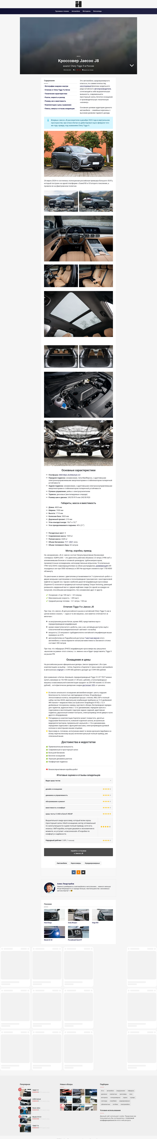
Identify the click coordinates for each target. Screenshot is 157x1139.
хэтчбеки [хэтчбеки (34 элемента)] (115, 1104)
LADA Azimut (36, 1099)
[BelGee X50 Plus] (78, 1092)
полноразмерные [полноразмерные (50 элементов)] (115, 1097)
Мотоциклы (87, 11)
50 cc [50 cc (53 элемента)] (102, 1090)
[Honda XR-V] (91, 1099)
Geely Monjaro (72, 923)
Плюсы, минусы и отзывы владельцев (59, 109)
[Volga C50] (91, 1092)
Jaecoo (78, 56)
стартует (60, 670)
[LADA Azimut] (25, 1101)
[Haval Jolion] (25, 1110)
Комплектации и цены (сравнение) (57, 105)
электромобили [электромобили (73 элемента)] (125, 1104)
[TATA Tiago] (66, 1092)
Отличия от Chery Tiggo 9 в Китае (57, 90)
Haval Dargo (48, 923)
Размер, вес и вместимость (55, 101)
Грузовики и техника (62, 11)
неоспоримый (86, 86)
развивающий (102, 566)
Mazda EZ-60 (48, 940)
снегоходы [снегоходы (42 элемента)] (104, 1101)
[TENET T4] (25, 1128)
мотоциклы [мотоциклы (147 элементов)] (104, 1097)
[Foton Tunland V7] (66, 1099)
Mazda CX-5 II (36, 1117)
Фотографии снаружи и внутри (56, 86)
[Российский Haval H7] (78, 932)
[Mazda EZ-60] (54, 932)
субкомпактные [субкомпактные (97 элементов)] (105, 1104)
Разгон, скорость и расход (54, 97)
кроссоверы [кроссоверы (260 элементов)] (123, 1094)
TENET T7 (35, 1090)
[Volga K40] (78, 1107)
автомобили (62, 863)
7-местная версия (92, 638)
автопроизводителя (102, 89)
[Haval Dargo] (54, 915)
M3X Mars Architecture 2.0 (69, 475)
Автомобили (76, 11)
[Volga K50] (102, 915)
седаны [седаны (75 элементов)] (125, 1097)
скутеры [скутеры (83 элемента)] (132, 1097)
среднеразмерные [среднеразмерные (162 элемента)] (124, 1101)
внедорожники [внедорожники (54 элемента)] (121, 1090)
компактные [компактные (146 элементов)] (113, 1094)
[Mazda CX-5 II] (25, 1119)
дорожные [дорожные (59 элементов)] (104, 1094)
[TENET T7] (25, 1093)
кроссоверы (76, 863)
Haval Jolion (36, 1108)
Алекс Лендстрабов (65, 884)
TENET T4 (35, 1126)
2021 (71, 542)
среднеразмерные (93, 863)
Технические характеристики (55, 94)
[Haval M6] (91, 1107)
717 (66, 542)
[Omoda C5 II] (66, 1107)
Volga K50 (95, 923)
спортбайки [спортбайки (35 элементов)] (113, 1101)
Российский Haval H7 (75, 940)
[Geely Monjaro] (78, 915)
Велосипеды (97, 11)
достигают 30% (89, 685)
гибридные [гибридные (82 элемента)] (131, 1090)
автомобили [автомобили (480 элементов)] (110, 1090)
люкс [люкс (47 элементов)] (130, 1094)
